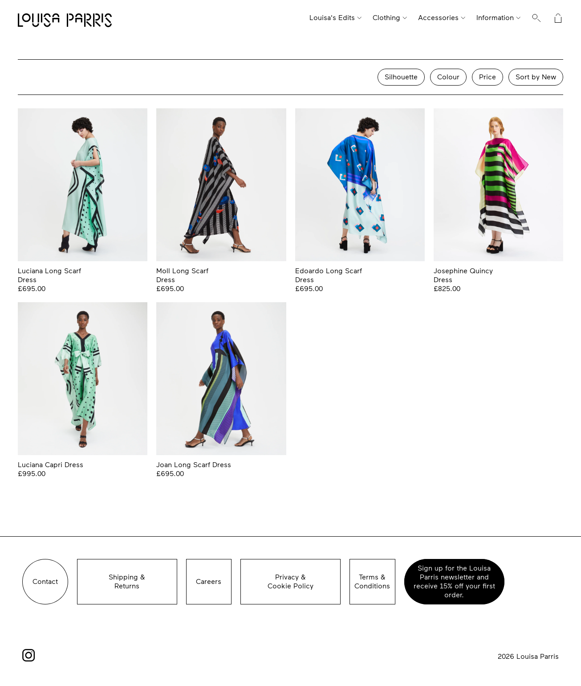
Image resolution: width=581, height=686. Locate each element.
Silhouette (401, 77)
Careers (208, 581)
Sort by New (536, 77)
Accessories (438, 17)
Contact (45, 581)
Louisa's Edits (332, 17)
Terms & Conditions (372, 581)
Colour (448, 77)
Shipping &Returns (127, 581)
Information (495, 17)
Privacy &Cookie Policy (290, 581)
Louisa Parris (65, 20)
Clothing (386, 17)
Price (487, 77)
